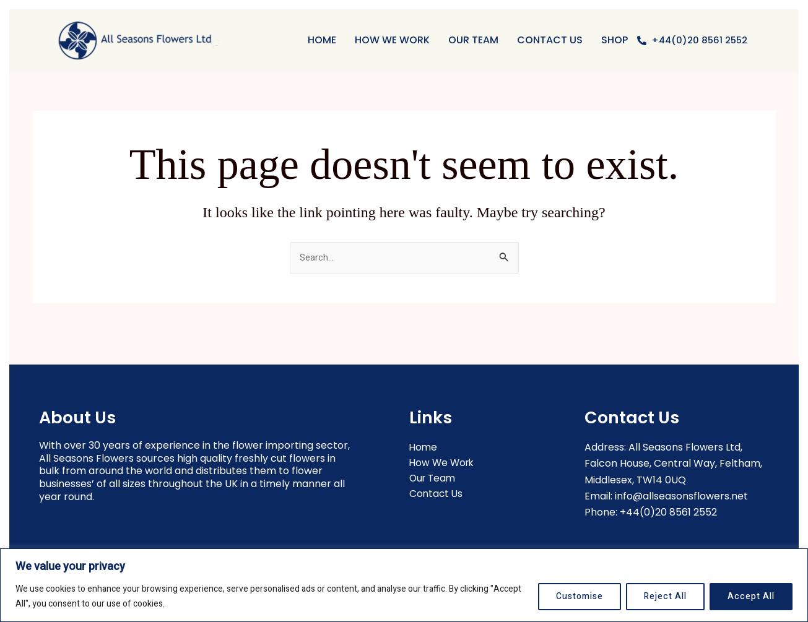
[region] (404, 585)
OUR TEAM (473, 40)
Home (322, 40)
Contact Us (550, 40)
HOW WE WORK (392, 40)
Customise (579, 596)
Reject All (665, 596)
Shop (614, 40)
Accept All (751, 596)
